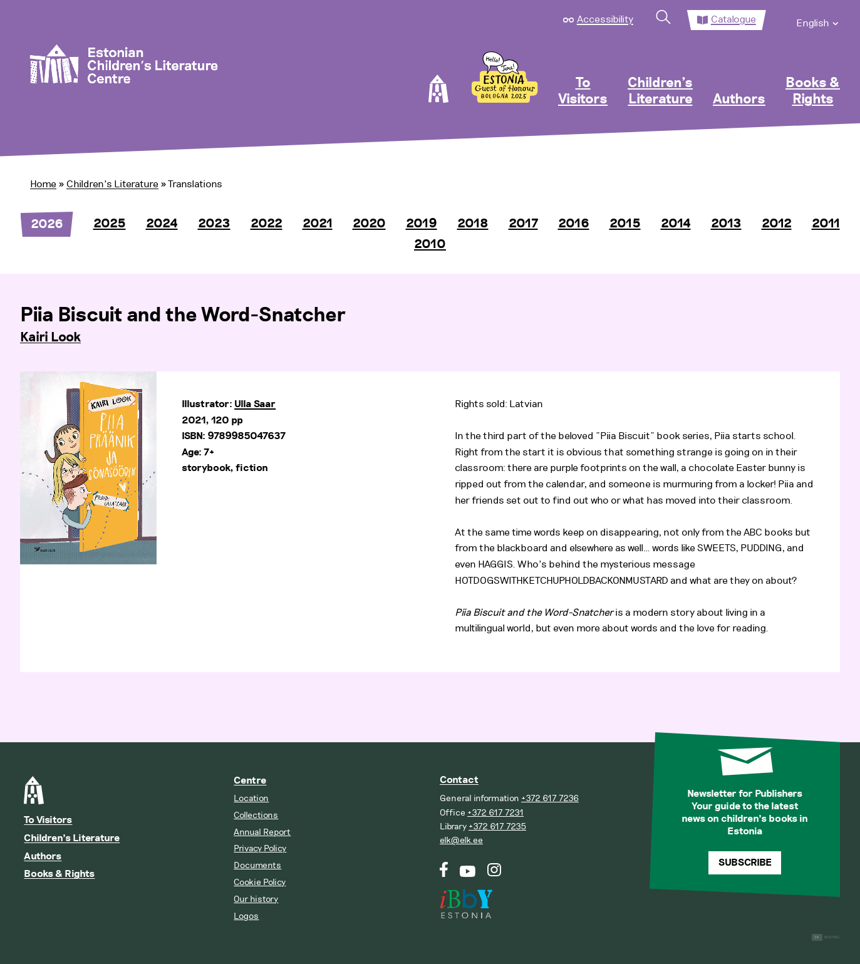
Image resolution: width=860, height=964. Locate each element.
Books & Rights (812, 91)
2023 (214, 223)
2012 (777, 223)
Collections (256, 815)
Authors (739, 99)
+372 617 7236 (550, 798)
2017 (523, 223)
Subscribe (745, 862)
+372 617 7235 (497, 826)
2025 (109, 223)
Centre (250, 780)
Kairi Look (50, 337)
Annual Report (262, 832)
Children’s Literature (660, 91)
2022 (266, 223)
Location (251, 798)
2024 (162, 223)
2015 (625, 223)
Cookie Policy (260, 882)
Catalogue (733, 19)
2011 (826, 223)
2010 (430, 244)
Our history (256, 899)
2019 (421, 223)
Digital (826, 937)
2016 (573, 223)
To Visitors (583, 91)
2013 (726, 223)
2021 (318, 223)
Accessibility (605, 19)
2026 (47, 224)
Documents (257, 865)
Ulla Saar (255, 404)
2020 (369, 223)
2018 (473, 223)
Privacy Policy (260, 848)
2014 (676, 223)
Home (43, 184)
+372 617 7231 (495, 812)
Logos (246, 916)
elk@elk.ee (461, 840)
